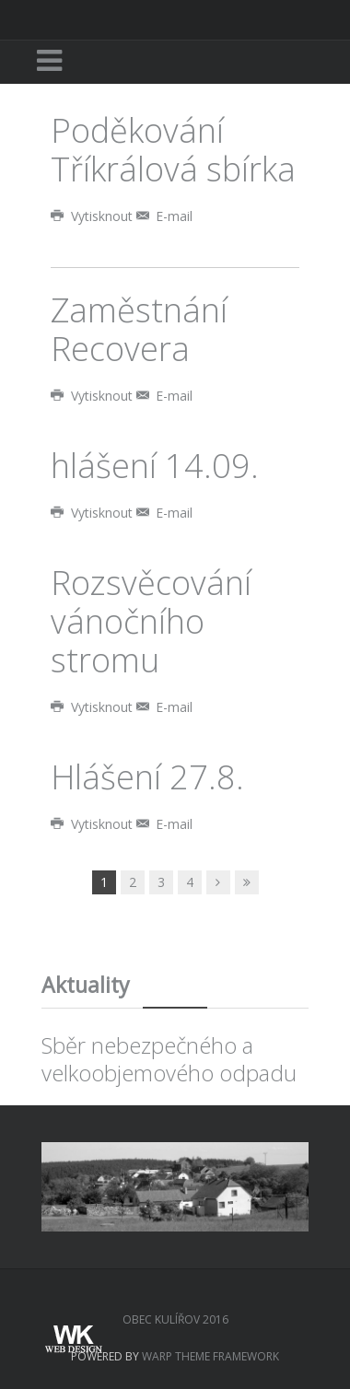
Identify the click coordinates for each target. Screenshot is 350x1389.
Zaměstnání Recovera (139, 329)
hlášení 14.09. (155, 465)
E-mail (164, 216)
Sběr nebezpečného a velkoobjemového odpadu (169, 1059)
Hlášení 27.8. (147, 777)
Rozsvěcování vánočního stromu (151, 621)
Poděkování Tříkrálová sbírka (173, 150)
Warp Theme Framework (210, 1356)
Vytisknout (93, 216)
